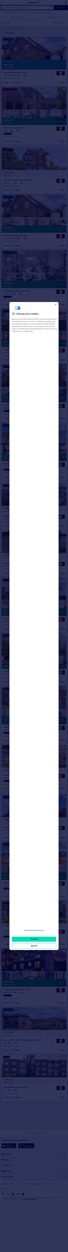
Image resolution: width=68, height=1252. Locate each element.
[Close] (56, 304)
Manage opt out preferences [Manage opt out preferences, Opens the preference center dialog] (34, 930)
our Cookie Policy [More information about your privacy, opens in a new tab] (27, 331)
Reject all (34, 946)
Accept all (34, 939)
